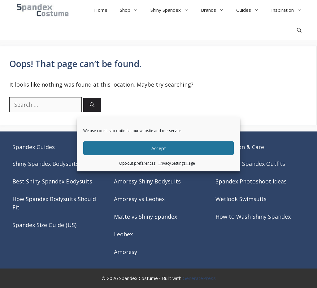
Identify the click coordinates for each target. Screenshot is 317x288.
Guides (250, 10)
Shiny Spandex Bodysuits (45, 163)
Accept (158, 148)
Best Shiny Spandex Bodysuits (52, 181)
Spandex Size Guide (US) (44, 225)
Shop (132, 10)
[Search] (92, 105)
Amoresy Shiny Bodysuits (147, 181)
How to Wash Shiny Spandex (253, 216)
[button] (299, 30)
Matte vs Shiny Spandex (145, 216)
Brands (215, 10)
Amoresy (125, 252)
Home (100, 10)
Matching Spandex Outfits (250, 163)
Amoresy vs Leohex (139, 199)
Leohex (123, 234)
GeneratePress (199, 278)
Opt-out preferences (137, 162)
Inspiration (289, 10)
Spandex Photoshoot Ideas (251, 181)
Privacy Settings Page (176, 162)
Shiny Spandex (172, 10)
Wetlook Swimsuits (241, 199)
